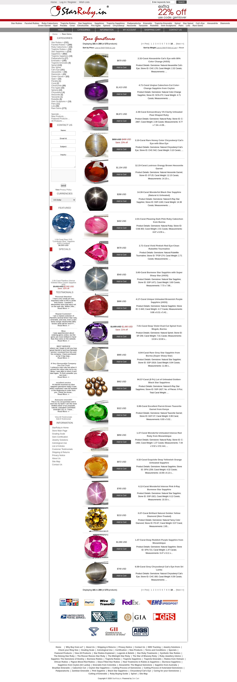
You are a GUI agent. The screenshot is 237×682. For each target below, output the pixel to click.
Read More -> (63, 308)
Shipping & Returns (61, 452)
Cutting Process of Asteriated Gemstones (163, 668)
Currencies (64, 193)
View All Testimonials (63, 417)
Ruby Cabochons (50, 23)
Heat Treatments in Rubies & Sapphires (141, 662)
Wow (63, 331)
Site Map (56, 461)
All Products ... (57, 121)
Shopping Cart (152, 30)
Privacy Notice (58, 455)
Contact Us (64, 125)
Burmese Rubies (95, 659)
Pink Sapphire (98, 671)
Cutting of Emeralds (98, 674)
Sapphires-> (56, 54)
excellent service (63, 383)
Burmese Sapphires (171, 662)
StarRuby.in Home (60, 428)
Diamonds (225, 23)
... (174, 44)
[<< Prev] (145, 44)
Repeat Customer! (63, 314)
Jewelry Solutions (60, 440)
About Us (56, 458)
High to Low (110, 48)
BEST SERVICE (63, 346)
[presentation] (63, 176)
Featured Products (63, 653)
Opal (55, 25)
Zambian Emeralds (80, 671)
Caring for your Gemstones (166, 671)
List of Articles (58, 446)
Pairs (181, 25)
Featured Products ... (60, 119)
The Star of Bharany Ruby (145, 656)
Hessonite (131, 25)
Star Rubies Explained (104, 653)
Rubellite (154, 25)
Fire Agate (96, 25)
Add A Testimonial (63, 419)
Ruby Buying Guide (119, 674)
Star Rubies (16, 23)
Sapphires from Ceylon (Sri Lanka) (74, 665)
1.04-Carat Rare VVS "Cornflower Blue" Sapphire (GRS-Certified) (63, 227)
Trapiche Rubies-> (59, 49)
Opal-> (54, 79)
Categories (83, 30)
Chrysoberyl (118, 25)
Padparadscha (134, 23)
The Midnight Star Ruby (119, 656)
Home (54, 2)
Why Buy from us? (74, 647)
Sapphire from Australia (166, 665)
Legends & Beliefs (125, 653)
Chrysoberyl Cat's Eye (140, 671)
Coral (72, 25)
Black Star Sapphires (118, 671)
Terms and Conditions (155, 650)
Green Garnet (44, 25)
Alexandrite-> (57, 72)
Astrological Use (59, 443)
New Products (136, 650)
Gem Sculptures (168, 25)
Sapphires (99, 23)
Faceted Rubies (32, 23)
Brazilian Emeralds (61, 668)
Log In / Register (68, 2)
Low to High (99, 48)
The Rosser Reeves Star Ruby (91, 656)
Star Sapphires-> (58, 51)
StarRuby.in (116, 678)
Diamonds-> (56, 74)
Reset (181, 48)
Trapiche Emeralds (163, 23)
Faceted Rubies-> (59, 45)
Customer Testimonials (62, 449)
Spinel (178, 23)
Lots (188, 25)
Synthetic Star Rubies (170, 653)
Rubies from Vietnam (174, 659)
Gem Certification (60, 437)
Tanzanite (143, 25)
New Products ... (58, 116)
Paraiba (63, 25)
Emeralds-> (56, 60)
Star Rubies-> (57, 42)
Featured (64, 208)
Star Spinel (188, 23)
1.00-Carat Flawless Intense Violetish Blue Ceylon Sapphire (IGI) (63, 268)
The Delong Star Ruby (64, 656)
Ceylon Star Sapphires (99, 668)
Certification (121, 650)
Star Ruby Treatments (147, 653)
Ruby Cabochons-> (59, 47)
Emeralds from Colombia (104, 665)
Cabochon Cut (79, 668)
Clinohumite (83, 25)
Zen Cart (135, 678)
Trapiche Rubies (68, 23)
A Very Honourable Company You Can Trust (63, 364)
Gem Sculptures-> (59, 101)
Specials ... (56, 114)
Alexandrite (212, 23)
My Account (129, 30)
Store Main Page (59, 431)
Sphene (106, 25)
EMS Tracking (154, 647)
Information (106, 30)
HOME (61, 30)
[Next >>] (180, 44)
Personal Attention (63, 297)
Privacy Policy (65, 190)
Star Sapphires (85, 23)
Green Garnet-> (58, 76)
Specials (64, 249)
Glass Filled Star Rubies (108, 662)
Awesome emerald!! (63, 400)
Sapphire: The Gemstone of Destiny (67, 659)
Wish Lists (84, 2)
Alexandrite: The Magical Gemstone (135, 665)
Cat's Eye (200, 23)
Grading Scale (58, 434)
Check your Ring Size (68, 650)
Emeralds (147, 23)
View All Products (83, 653)
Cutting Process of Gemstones (126, 668)
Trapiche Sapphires (116, 23)
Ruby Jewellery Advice (170, 656)
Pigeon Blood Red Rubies (83, 662)
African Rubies (61, 662)
